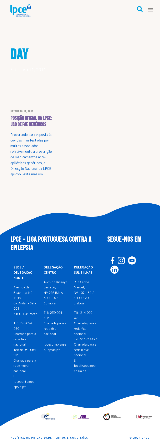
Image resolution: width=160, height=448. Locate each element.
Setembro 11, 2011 (21, 111)
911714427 (88, 339)
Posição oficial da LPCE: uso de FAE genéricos (31, 121)
